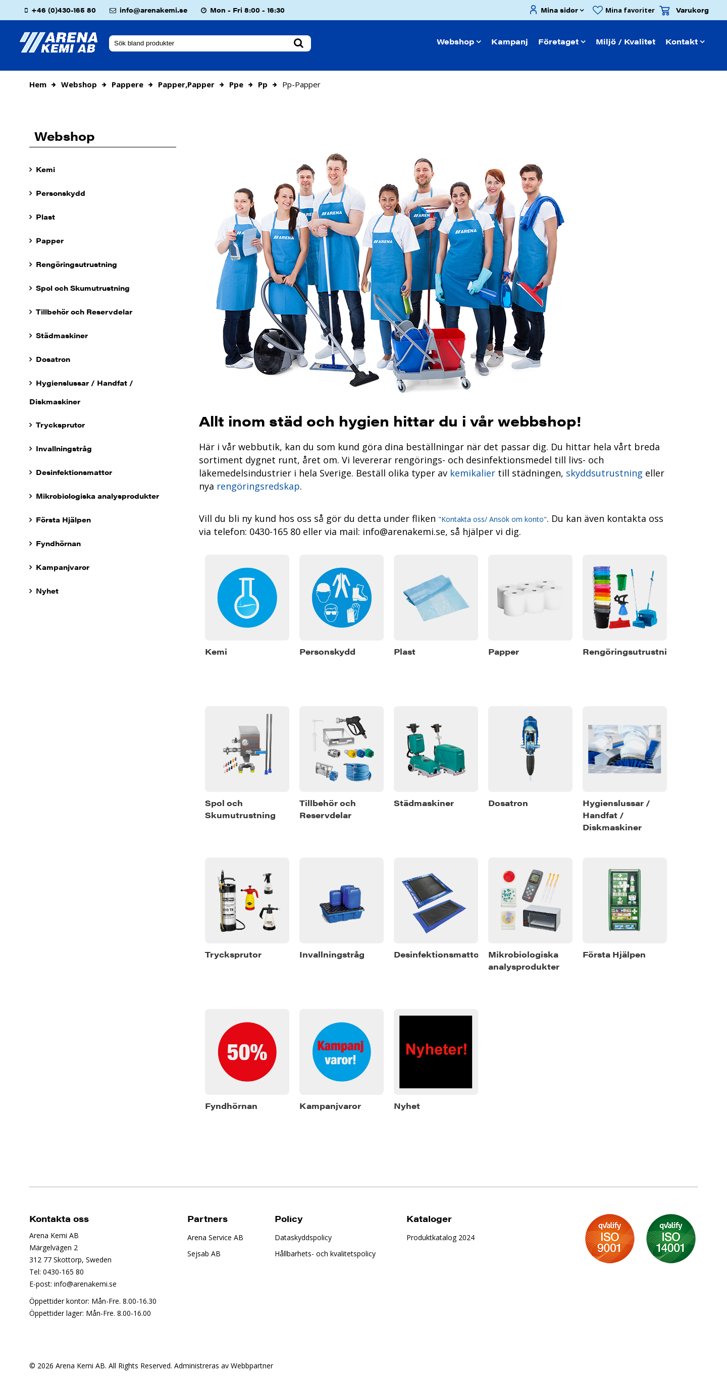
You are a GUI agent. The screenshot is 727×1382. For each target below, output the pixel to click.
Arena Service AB (215, 1237)
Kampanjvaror (62, 567)
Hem (37, 84)
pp (263, 84)
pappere (127, 84)
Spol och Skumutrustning (83, 288)
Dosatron (53, 359)
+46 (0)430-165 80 (63, 10)
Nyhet (47, 591)
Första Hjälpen (63, 519)
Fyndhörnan (58, 543)
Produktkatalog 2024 (440, 1237)
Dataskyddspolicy (303, 1237)
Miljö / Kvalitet (625, 41)
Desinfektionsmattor (74, 472)
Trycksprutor (60, 424)
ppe (236, 84)
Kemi (45, 169)
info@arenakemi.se (153, 10)
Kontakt (681, 41)
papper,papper (186, 84)
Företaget (558, 41)
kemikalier (472, 473)
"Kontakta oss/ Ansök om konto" (492, 519)
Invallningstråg (64, 448)
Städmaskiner (62, 335)
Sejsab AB (204, 1253)
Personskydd (60, 193)
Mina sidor (559, 10)
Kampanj (509, 41)
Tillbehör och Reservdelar (84, 311)
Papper (50, 240)
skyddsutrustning (604, 473)
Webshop (455, 41)
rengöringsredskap (257, 486)
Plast (45, 216)
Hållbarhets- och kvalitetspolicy (325, 1253)
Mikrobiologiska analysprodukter (97, 496)
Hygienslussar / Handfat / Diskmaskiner (81, 392)
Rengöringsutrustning (76, 264)
